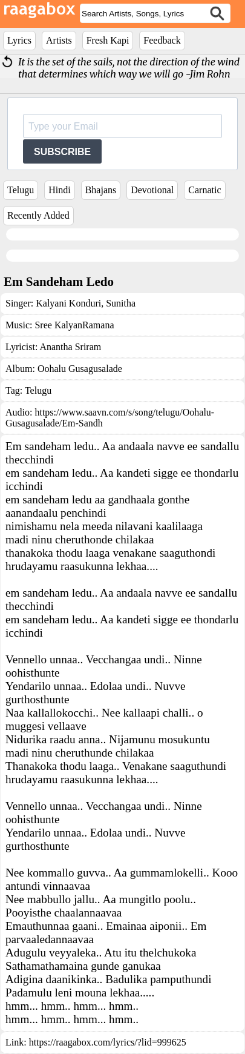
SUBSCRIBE (62, 152)
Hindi (59, 190)
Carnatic (204, 190)
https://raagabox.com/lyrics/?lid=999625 (107, 1042)
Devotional (152, 190)
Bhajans (101, 190)
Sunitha (119, 303)
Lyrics (19, 40)
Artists (59, 40)
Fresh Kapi (108, 40)
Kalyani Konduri (68, 303)
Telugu (20, 190)
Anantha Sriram (70, 347)
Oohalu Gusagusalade (80, 368)
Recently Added (38, 215)
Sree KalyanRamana (74, 325)
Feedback (161, 40)
